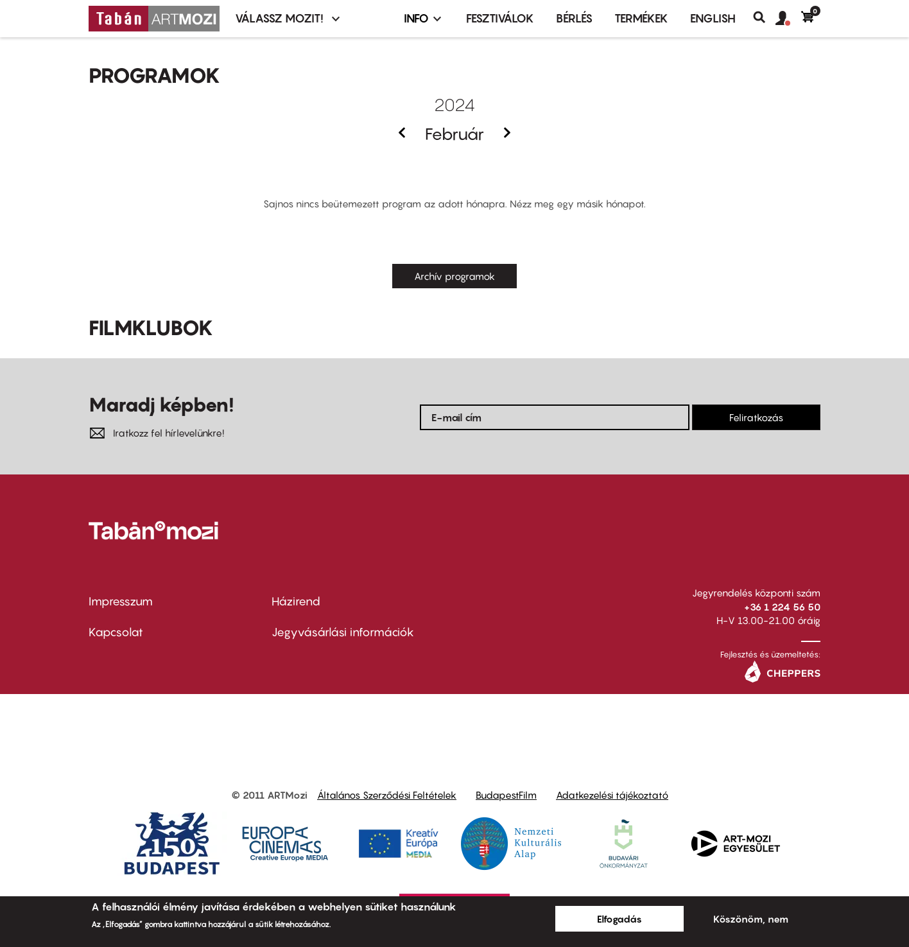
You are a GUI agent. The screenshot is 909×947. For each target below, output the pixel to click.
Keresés (764, 17)
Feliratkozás (756, 417)
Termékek (641, 18)
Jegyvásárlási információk (343, 632)
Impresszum (121, 601)
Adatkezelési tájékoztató (612, 795)
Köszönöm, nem (750, 919)
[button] (788, 18)
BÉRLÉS (574, 18)
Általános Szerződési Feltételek (386, 795)
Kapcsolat (116, 632)
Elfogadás (619, 919)
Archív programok (454, 276)
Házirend (296, 601)
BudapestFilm (506, 795)
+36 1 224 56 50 (782, 607)
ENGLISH (713, 18)
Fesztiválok (500, 18)
